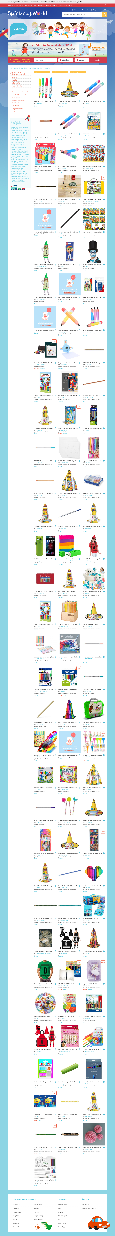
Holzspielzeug (17, 1212)
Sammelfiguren (38, 1219)
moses (39, 397)
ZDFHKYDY (64, 495)
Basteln (15, 1219)
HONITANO (64, 463)
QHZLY (63, 724)
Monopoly (37, 1212)
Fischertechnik (62, 1223)
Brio (59, 1219)
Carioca (63, 397)
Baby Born (16, 1216)
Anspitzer (15, 77)
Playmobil (61, 1212)
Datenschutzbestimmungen (71, 2)
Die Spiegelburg (66, 822)
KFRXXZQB (64, 855)
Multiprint (88, 724)
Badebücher (16, 1227)
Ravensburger (62, 1205)
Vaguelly (39, 103)
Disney (87, 920)
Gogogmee (64, 332)
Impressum (85, 1205)
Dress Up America (42, 266)
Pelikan (87, 430)
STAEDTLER (40, 201)
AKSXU (63, 201)
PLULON (39, 1182)
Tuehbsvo (39, 430)
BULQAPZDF (88, 626)
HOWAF (87, 757)
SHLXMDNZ (64, 593)
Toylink (87, 593)
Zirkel (13, 112)
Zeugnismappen (17, 109)
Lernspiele (16, 1208)
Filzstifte (14, 89)
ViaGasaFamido (89, 1051)
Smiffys (87, 266)
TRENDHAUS (40, 659)
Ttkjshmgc (64, 103)
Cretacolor (64, 234)
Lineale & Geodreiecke (19, 95)
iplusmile (63, 136)
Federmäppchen (17, 86)
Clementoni (64, 430)
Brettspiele (16, 1205)
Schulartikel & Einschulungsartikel (31, 68)
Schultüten (15, 106)
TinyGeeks (40, 757)
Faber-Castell (41, 365)
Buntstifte (47, 68)
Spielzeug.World (15, 68)
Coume (39, 986)
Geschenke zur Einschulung (21, 92)
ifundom (87, 103)
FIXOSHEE (88, 332)
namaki (39, 136)
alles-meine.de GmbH (67, 561)
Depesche (88, 463)
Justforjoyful (88, 561)
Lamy (62, 1084)
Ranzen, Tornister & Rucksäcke (18, 102)
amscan (39, 1018)
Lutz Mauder (89, 168)
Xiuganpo (64, 365)
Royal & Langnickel (42, 691)
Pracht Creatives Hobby (92, 201)
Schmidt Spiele (62, 1216)
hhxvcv (87, 953)
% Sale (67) (74, 72)
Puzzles (36, 1208)
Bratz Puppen (62, 1227)
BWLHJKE (88, 888)
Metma (63, 1018)
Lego (59, 1208)
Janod (62, 266)
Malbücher (16, 1223)
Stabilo (63, 1116)
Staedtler (13, 151)
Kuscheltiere (38, 1205)
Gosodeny (64, 953)
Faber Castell (21, 151)
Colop (38, 561)
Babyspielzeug (38, 1216)
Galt (38, 168)
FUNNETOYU (64, 168)
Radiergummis (17, 98)
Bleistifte (15, 80)
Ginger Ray (88, 1149)
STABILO (13, 153)
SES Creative (64, 789)
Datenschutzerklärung (89, 1208)
